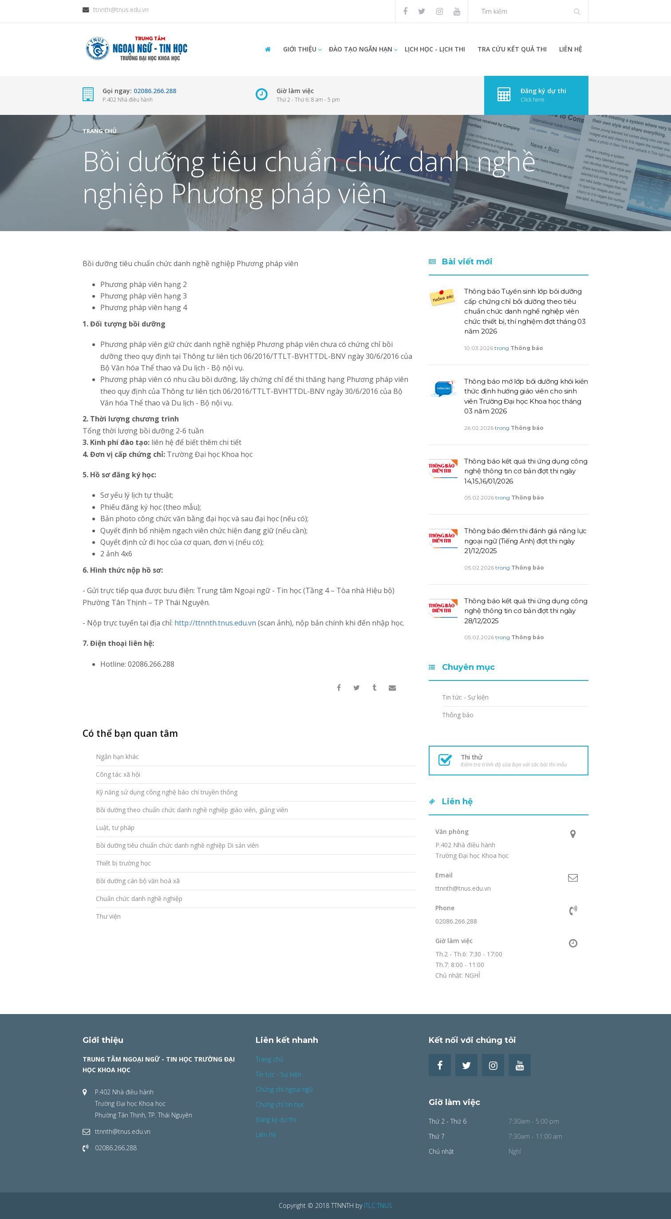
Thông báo (526, 348)
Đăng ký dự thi (276, 1119)
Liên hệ (570, 49)
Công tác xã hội (118, 774)
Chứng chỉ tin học (280, 1104)
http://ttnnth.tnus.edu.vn (215, 623)
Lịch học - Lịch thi (435, 49)
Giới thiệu (299, 49)
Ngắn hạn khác (117, 756)
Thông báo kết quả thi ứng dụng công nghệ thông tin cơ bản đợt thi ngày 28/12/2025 (526, 611)
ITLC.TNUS (378, 1205)
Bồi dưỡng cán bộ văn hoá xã (138, 881)
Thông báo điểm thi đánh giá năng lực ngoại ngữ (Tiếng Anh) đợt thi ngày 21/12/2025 (525, 541)
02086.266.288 (155, 91)
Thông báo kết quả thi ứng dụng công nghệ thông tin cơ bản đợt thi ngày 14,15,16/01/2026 (526, 471)
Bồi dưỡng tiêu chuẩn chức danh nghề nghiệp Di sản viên (177, 845)
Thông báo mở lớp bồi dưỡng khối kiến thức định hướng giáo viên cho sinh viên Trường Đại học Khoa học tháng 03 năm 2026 (526, 396)
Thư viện (108, 916)
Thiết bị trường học (123, 863)
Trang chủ (100, 131)
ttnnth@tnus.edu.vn (121, 9)
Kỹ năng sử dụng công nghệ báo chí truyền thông (166, 792)
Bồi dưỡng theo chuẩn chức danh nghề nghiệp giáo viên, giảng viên (192, 810)
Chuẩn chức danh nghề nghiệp (139, 898)
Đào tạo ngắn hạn (360, 49)
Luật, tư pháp (115, 827)
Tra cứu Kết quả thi (512, 49)
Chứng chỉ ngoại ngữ (284, 1089)
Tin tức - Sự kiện (465, 697)
